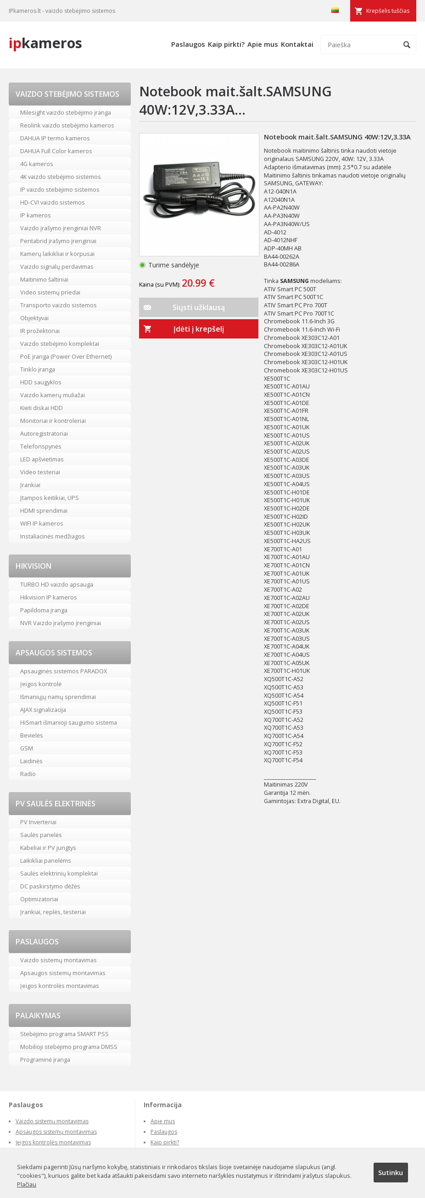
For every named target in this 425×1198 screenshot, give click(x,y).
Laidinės (31, 761)
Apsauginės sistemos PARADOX (63, 671)
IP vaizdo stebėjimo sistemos (60, 189)
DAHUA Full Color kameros (56, 151)
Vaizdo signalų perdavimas (57, 266)
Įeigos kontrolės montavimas (59, 986)
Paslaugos (188, 44)
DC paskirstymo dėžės (50, 886)
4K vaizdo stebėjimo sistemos (60, 176)
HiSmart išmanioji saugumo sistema (68, 722)
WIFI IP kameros (41, 523)
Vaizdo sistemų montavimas (58, 960)
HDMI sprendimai (43, 510)
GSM (26, 748)
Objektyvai (34, 318)
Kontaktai (297, 44)
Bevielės (31, 735)
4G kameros (36, 164)
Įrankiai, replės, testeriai (53, 912)
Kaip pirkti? (226, 44)
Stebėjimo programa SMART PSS (64, 1034)
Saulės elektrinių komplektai (59, 873)
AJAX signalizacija (43, 709)
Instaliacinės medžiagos (52, 536)
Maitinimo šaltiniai (44, 279)
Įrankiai (30, 485)
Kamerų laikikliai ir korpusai (57, 254)
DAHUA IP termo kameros (55, 138)
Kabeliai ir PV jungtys (48, 847)
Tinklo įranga (37, 369)
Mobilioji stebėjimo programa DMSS (68, 1047)
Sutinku (390, 1172)
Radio (28, 774)
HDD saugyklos (41, 382)
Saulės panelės (41, 835)
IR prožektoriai (40, 331)
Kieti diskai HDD (41, 408)
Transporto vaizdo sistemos (58, 305)
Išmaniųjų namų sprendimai (58, 697)
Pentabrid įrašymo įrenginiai (58, 241)
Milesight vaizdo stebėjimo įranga (65, 112)
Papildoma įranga (43, 610)
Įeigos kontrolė (41, 684)
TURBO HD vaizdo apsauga (56, 584)
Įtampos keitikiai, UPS (49, 498)
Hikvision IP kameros (48, 597)
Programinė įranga (45, 1059)
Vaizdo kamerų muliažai (52, 395)
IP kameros (35, 215)
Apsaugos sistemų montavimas (63, 973)
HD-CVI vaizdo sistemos (52, 202)
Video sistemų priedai (50, 292)
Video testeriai (40, 472)
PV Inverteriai (38, 822)
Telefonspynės (41, 446)
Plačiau (26, 1184)
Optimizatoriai (39, 899)
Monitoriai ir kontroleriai (53, 420)
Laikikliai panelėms (45, 860)
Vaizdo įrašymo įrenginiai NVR (60, 228)
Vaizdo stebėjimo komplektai (59, 343)
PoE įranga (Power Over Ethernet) (66, 356)
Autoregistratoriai (44, 433)
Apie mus (262, 44)
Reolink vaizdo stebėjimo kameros (67, 125)
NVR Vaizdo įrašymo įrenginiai (60, 623)
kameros (45, 42)
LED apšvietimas (42, 459)
